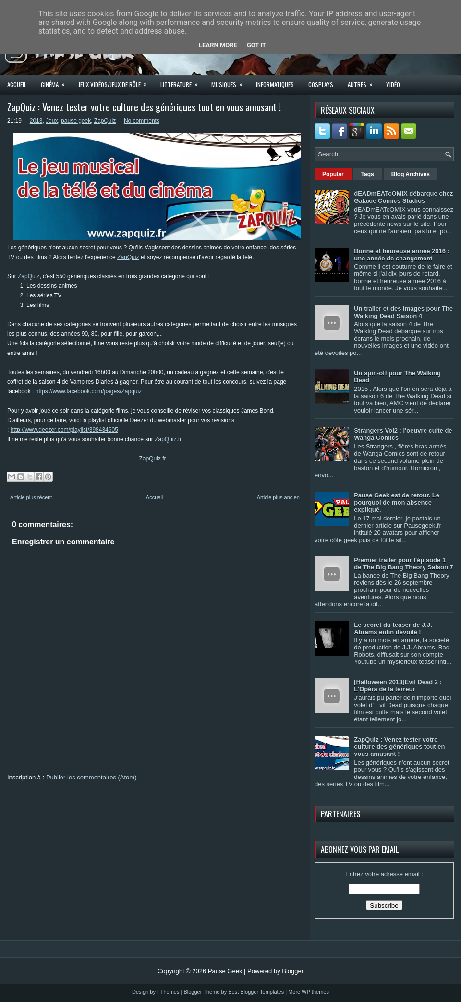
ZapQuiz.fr (168, 439)
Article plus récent (31, 497)
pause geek (76, 121)
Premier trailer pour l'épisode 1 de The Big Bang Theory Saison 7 (403, 563)
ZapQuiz (105, 121)
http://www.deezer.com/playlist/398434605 (64, 429)
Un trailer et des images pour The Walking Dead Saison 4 (403, 312)
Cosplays (320, 84)
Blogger (292, 971)
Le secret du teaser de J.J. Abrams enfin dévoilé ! (393, 628)
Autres (363, 81)
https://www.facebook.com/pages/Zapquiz (89, 391)
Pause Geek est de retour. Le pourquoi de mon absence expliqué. (396, 502)
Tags (367, 174)
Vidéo (393, 84)
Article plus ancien (278, 497)
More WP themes (308, 992)
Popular (333, 174)
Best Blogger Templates (256, 992)
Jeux (52, 121)
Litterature (182, 81)
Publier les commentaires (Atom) (91, 777)
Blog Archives (410, 174)
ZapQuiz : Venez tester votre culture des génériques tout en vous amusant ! (144, 107)
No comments (141, 121)
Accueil (16, 84)
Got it (256, 44)
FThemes (168, 992)
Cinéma (56, 81)
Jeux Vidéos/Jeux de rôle (115, 81)
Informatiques (275, 84)
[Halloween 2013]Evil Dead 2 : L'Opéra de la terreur (398, 685)
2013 (36, 121)
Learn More (218, 44)
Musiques (230, 81)
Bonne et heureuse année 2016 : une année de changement (401, 255)
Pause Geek (225, 971)
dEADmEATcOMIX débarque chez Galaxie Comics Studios (403, 197)
